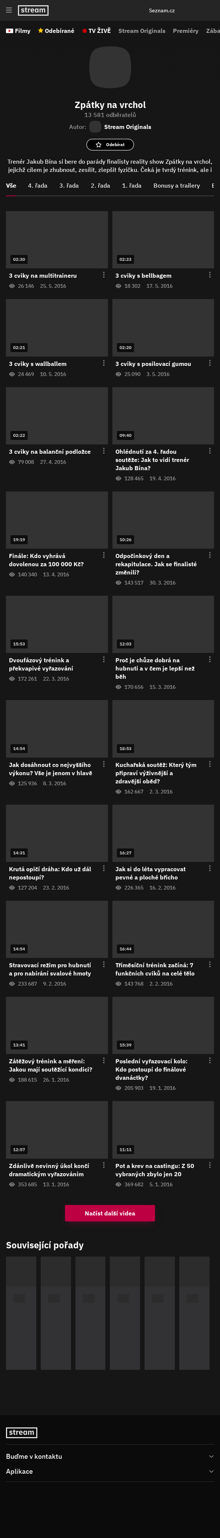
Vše (11, 185)
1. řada (132, 185)
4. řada (37, 185)
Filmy (23, 30)
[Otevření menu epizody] (99, 275)
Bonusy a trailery (177, 185)
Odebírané (59, 30)
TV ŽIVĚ (100, 30)
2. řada (100, 185)
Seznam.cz (162, 10)
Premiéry (186, 30)
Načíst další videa (110, 1213)
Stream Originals (141, 30)
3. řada (69, 185)
